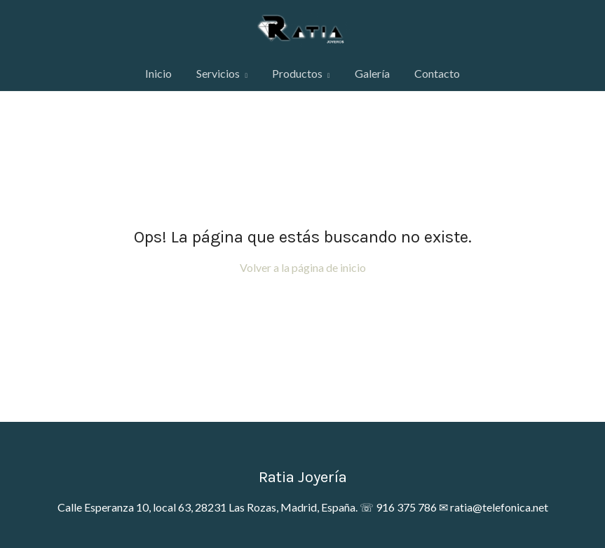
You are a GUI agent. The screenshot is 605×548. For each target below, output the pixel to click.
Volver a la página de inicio (303, 267)
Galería (372, 73)
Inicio (158, 73)
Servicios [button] (221, 73)
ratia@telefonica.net (499, 507)
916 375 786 (406, 507)
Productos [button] (301, 73)
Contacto (437, 73)
